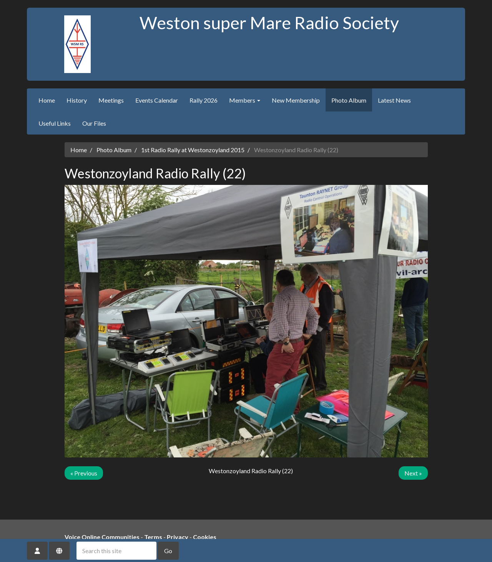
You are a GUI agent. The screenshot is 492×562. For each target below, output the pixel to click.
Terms (153, 536)
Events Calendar (156, 100)
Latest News (394, 100)
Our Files (94, 123)
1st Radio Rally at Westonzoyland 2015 (192, 149)
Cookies (204, 536)
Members (244, 100)
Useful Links (54, 123)
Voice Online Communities (102, 536)
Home (46, 100)
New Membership (296, 100)
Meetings (111, 100)
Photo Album (348, 100)
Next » (413, 473)
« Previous (83, 473)
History (76, 100)
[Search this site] (116, 551)
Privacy (177, 536)
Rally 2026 (203, 100)
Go (168, 550)
